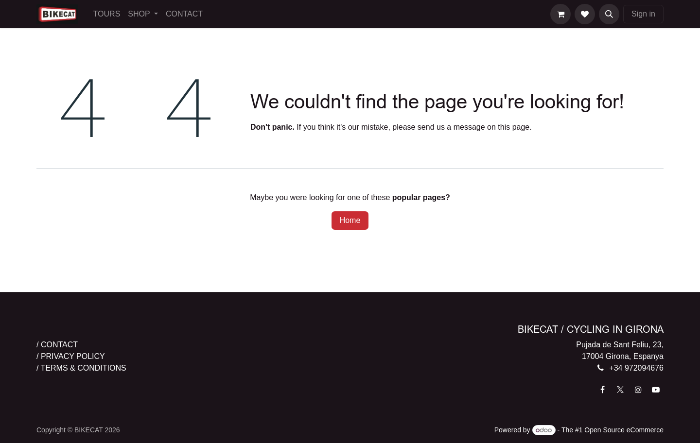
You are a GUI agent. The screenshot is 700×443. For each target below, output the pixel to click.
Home (350, 220)
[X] (620, 389)
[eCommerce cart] (560, 14)
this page (513, 127)
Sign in (643, 14)
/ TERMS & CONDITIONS (81, 368)
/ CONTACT (57, 345)
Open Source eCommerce (624, 430)
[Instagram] (638, 389)
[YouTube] (656, 389)
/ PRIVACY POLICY (70, 356)
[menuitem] (106, 14)
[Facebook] (603, 389)
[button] (609, 14)
